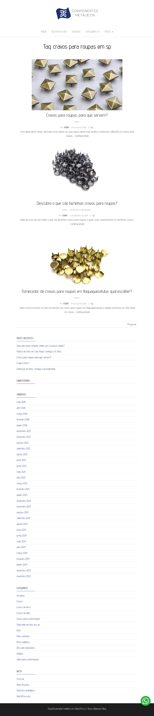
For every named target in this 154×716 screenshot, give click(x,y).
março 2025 (22, 483)
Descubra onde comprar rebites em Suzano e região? (41, 345)
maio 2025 (21, 471)
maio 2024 (21, 541)
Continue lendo (82, 135)
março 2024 (22, 553)
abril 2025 (21, 477)
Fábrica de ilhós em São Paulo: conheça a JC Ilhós (39, 351)
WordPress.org (23, 696)
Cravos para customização (80, 209)
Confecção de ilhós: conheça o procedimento (36, 369)
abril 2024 (21, 547)
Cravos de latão (23, 613)
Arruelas (21, 595)
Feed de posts (23, 684)
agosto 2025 (22, 454)
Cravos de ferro (24, 607)
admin (67, 127)
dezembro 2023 (24, 570)
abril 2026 (21, 407)
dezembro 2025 (24, 431)
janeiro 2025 (22, 495)
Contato (76, 31)
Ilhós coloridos (23, 636)
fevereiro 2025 (23, 489)
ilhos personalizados (26, 647)
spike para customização (28, 659)
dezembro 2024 (24, 500)
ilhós (19, 630)
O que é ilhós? (23, 363)
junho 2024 (22, 535)
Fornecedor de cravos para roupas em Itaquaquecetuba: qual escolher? (77, 291)
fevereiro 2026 (23, 419)
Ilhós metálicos (23, 642)
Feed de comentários (26, 690)
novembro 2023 (24, 576)
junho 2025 (22, 465)
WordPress (80, 708)
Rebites (20, 653)
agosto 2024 (22, 524)
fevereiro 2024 (23, 558)
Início (43, 31)
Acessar (20, 678)
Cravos (76, 121)
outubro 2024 (23, 512)
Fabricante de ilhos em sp (28, 624)
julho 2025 (21, 460)
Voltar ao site (59, 31)
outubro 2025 (23, 442)
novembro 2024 (24, 506)
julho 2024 (21, 529)
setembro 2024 (23, 518)
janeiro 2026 (22, 425)
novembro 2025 (24, 436)
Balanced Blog (99, 708)
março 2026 (22, 413)
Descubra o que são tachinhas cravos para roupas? (77, 203)
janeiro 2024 (22, 564)
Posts (109, 31)
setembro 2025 (23, 448)
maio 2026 (21, 402)
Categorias (92, 31)
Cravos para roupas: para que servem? (77, 115)
